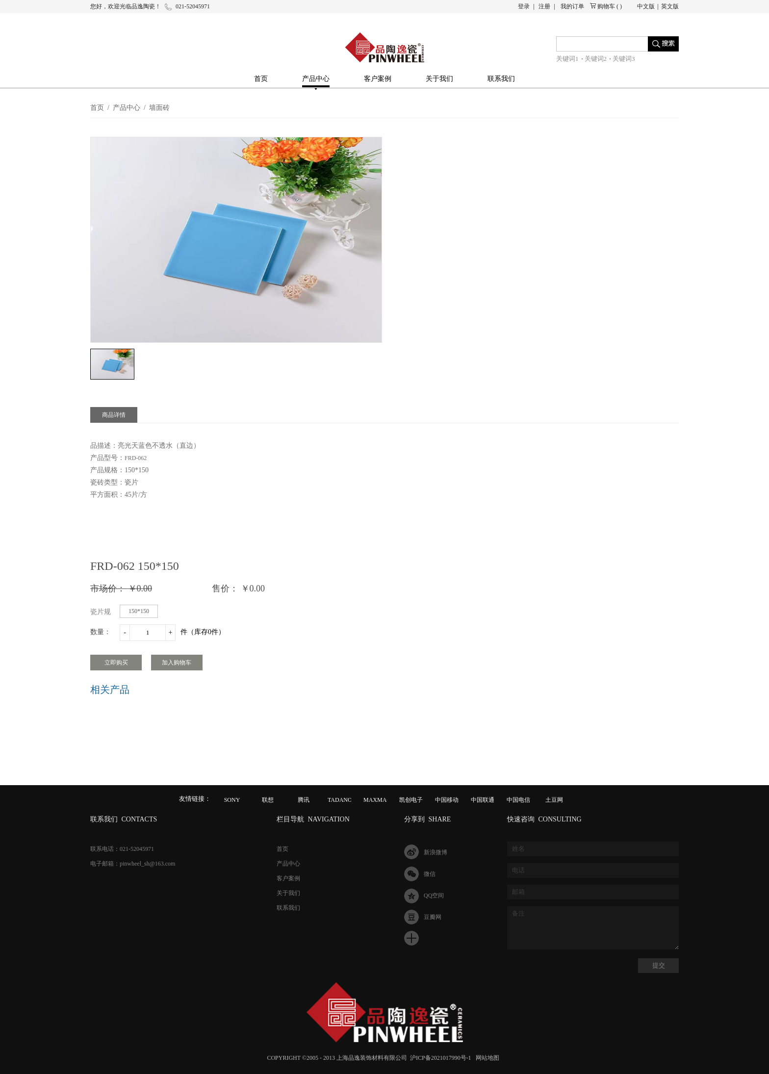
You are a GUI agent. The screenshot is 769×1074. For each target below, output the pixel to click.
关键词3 (624, 58)
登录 (524, 6)
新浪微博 (435, 852)
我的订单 (572, 6)
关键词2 (596, 58)
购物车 (606, 6)
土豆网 (554, 799)
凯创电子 (411, 799)
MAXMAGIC (380, 799)
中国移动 (447, 799)
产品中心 (126, 107)
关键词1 (567, 58)
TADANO (340, 799)
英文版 (670, 6)
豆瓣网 (432, 917)
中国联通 (482, 799)
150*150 (138, 611)
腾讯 (303, 799)
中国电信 (518, 799)
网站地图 (486, 1057)
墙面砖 (159, 107)
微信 (430, 873)
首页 (261, 78)
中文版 (646, 6)
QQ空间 (434, 895)
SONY (232, 799)
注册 (544, 6)
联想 (268, 799)
